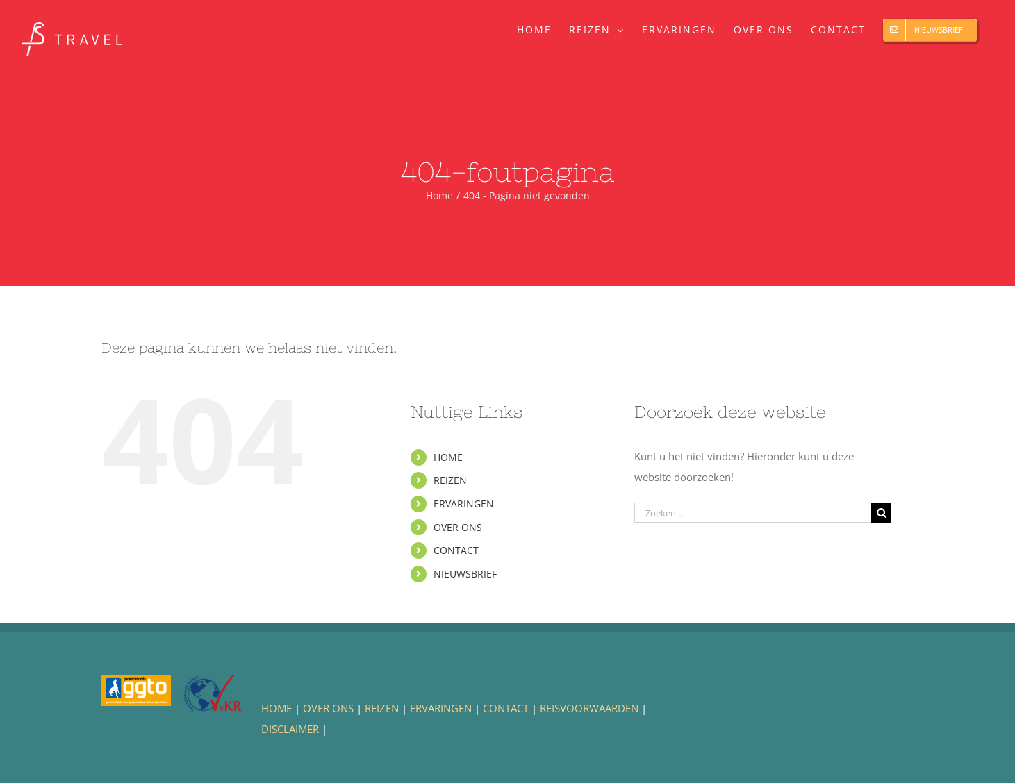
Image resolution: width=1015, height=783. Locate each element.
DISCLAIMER (290, 729)
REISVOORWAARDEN (589, 708)
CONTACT (456, 550)
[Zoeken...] (752, 513)
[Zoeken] (881, 513)
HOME (448, 457)
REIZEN (450, 480)
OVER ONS (458, 527)
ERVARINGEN (464, 503)
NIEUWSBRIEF (465, 573)
